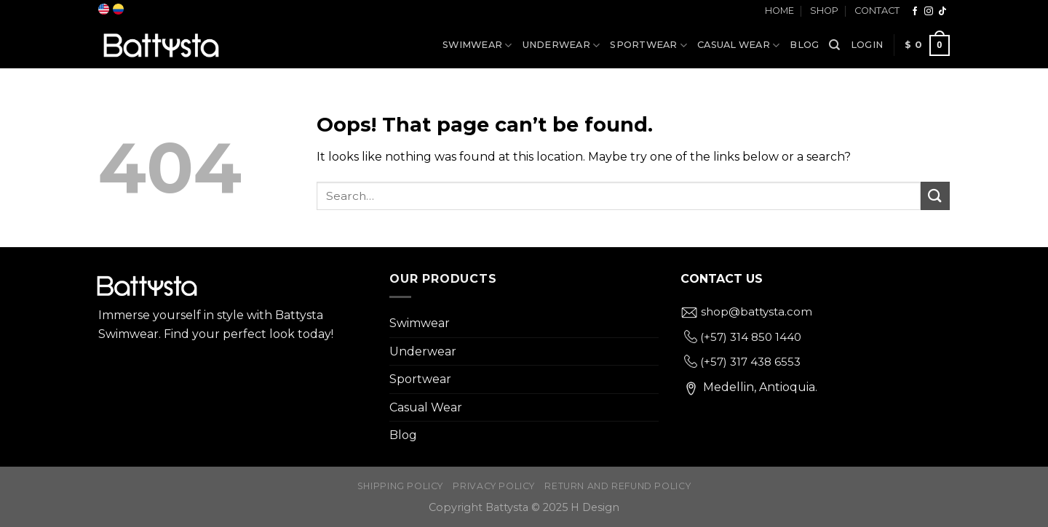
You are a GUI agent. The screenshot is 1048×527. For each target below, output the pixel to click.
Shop (824, 10)
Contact (877, 10)
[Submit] (935, 196)
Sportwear (648, 45)
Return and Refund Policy (617, 485)
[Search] (834, 45)
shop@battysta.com (746, 311)
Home (779, 10)
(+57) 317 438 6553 (742, 362)
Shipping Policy (400, 485)
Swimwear (477, 45)
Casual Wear (738, 45)
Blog (804, 44)
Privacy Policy (494, 485)
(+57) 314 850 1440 (742, 337)
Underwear (561, 45)
